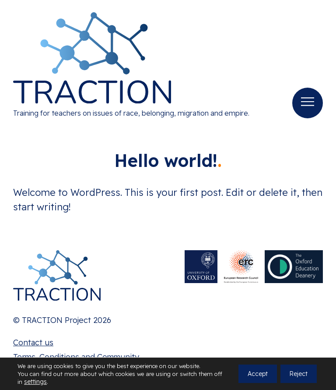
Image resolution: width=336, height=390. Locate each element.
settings (35, 382)
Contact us (33, 342)
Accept (258, 374)
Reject (298, 374)
